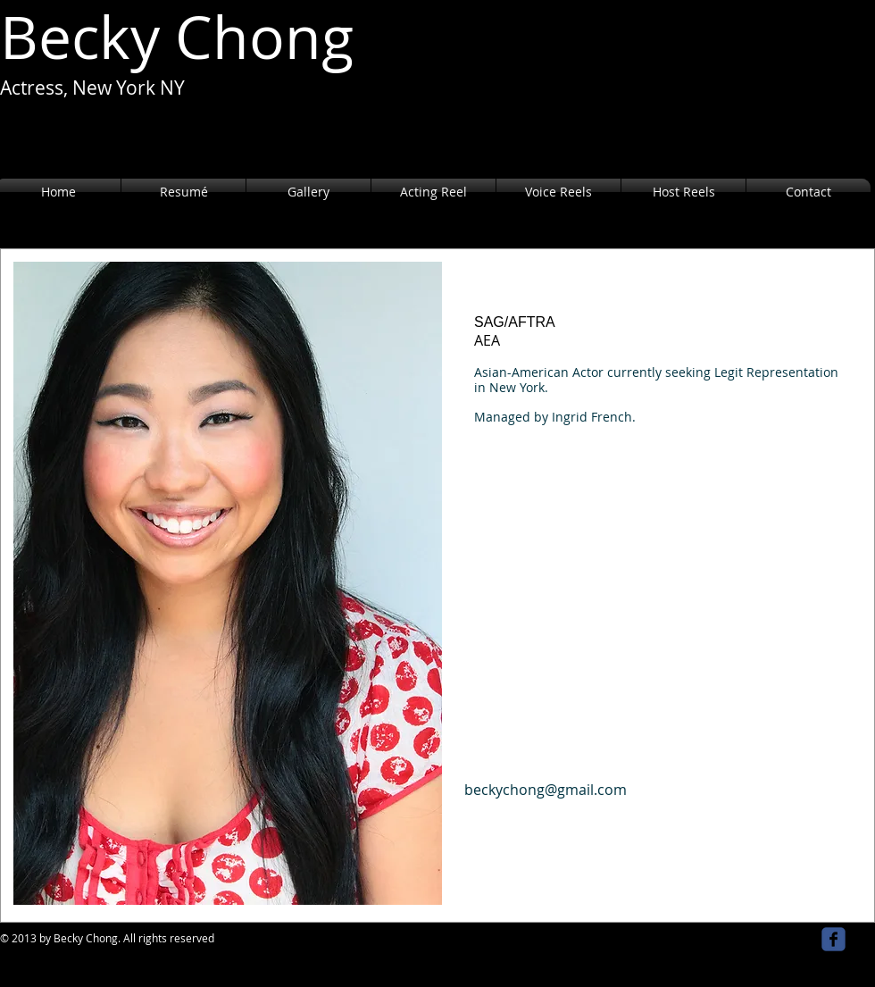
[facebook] (833, 939)
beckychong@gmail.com (545, 789)
